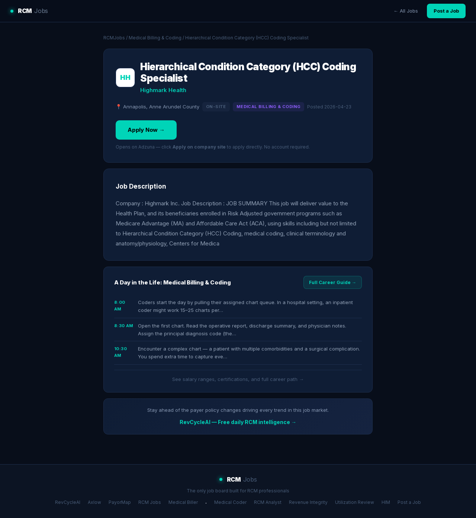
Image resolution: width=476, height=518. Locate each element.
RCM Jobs (149, 502)
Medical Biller (183, 502)
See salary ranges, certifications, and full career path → (238, 379)
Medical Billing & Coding (155, 37)
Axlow (94, 502)
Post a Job (446, 11)
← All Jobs (405, 11)
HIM (386, 502)
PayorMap (120, 502)
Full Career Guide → (332, 282)
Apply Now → (146, 129)
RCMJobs (114, 37)
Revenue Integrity (308, 502)
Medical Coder (230, 502)
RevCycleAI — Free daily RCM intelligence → (238, 422)
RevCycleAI (67, 502)
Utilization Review (354, 502)
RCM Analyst (268, 502)
